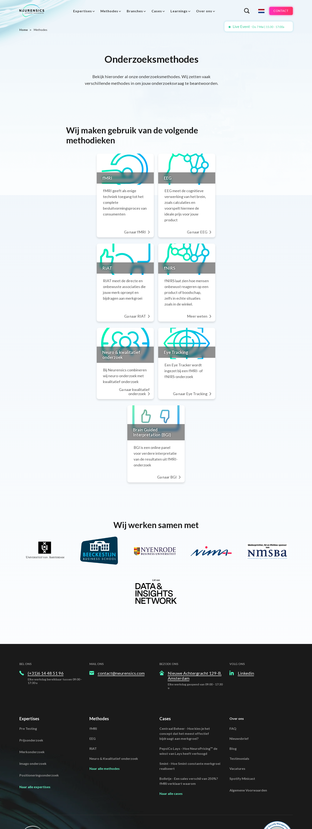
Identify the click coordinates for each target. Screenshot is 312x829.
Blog (233, 715)
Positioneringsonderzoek (39, 742)
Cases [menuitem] (155, 11)
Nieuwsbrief (239, 705)
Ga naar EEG (226, 215)
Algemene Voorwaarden (248, 757)
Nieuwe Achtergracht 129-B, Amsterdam (195, 642)
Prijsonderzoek (31, 707)
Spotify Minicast (242, 745)
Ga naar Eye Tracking (219, 363)
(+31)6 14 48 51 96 (46, 639)
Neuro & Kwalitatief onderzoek (113, 725)
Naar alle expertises (34, 753)
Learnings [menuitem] (177, 11)
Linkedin (246, 639)
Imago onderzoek (32, 730)
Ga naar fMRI (136, 215)
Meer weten (226, 289)
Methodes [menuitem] (107, 11)
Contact (279, 11)
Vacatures (237, 735)
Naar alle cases (171, 760)
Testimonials (239, 725)
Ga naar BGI (182, 443)
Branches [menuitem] (133, 11)
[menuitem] (82, 11)
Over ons (236, 685)
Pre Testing (28, 695)
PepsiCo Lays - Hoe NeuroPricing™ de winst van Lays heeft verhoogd (188, 717)
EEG (92, 705)
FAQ (232, 695)
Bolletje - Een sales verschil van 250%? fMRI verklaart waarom (188, 747)
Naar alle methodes (104, 735)
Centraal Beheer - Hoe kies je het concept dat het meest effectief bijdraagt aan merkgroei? (184, 700)
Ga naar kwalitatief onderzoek (122, 363)
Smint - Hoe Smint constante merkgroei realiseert (189, 732)
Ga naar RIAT (136, 289)
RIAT (93, 715)
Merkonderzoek (32, 718)
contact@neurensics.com (121, 639)
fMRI (93, 695)
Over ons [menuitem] (202, 11)
